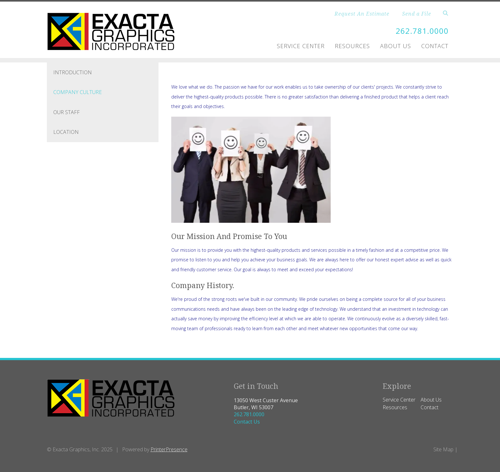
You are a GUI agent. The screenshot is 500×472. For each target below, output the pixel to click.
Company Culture (77, 92)
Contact (434, 46)
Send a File (416, 13)
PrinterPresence (169, 449)
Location (66, 131)
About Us (395, 46)
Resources (352, 46)
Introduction (72, 72)
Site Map (443, 449)
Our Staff (66, 112)
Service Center (301, 46)
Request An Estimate (362, 13)
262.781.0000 (422, 30)
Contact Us (247, 421)
